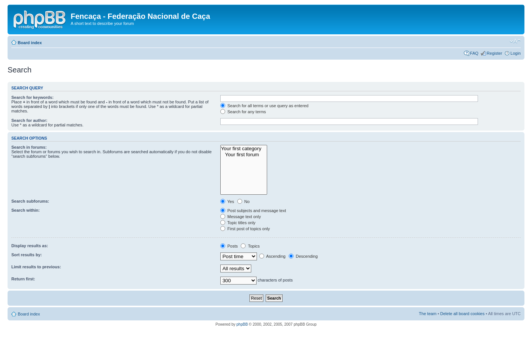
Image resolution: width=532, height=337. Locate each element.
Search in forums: (29, 147)
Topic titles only (237, 222)
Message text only (240, 216)
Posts (229, 246)
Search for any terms (243, 111)
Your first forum (243, 155)
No (243, 201)
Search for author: (29, 120)
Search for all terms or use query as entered (264, 105)
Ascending (272, 256)
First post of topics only (245, 228)
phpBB (242, 324)
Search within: (25, 210)
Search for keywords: (32, 97)
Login (515, 53)
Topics (250, 246)
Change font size (515, 41)
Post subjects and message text (253, 210)
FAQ (474, 53)
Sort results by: (26, 254)
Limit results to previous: (36, 267)
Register (494, 53)
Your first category (243, 149)
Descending (303, 256)
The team (427, 313)
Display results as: (29, 245)
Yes (227, 201)
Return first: (23, 279)
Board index (30, 42)
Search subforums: (30, 201)
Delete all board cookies (462, 313)
